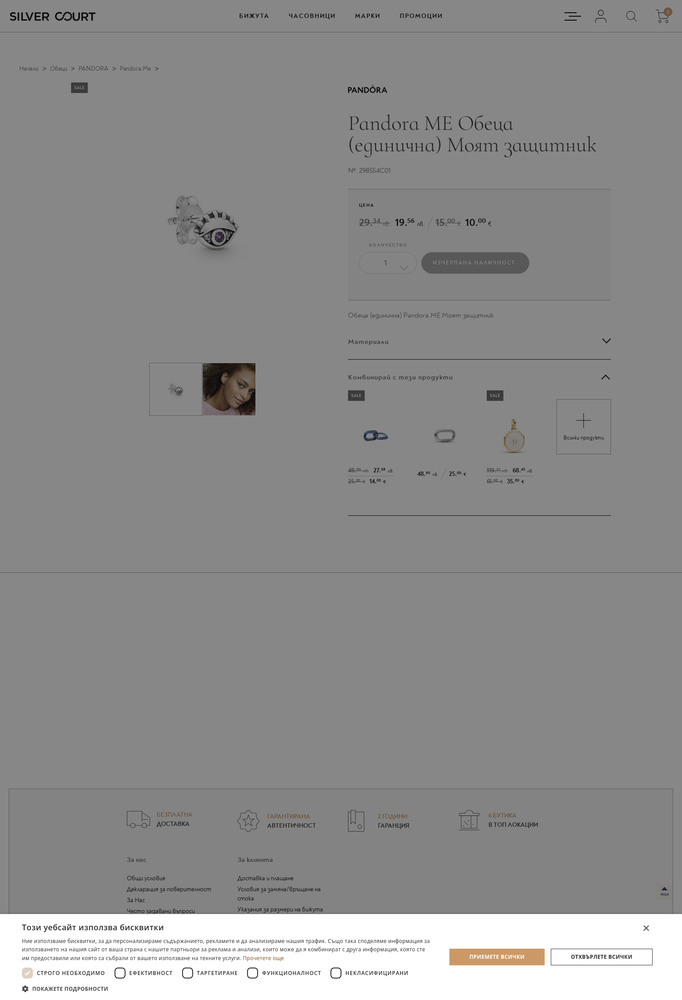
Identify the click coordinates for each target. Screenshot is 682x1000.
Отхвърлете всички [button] (601, 957)
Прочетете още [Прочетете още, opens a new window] (263, 958)
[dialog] (341, 957)
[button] (228, 988)
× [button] (646, 928)
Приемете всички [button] (496, 957)
